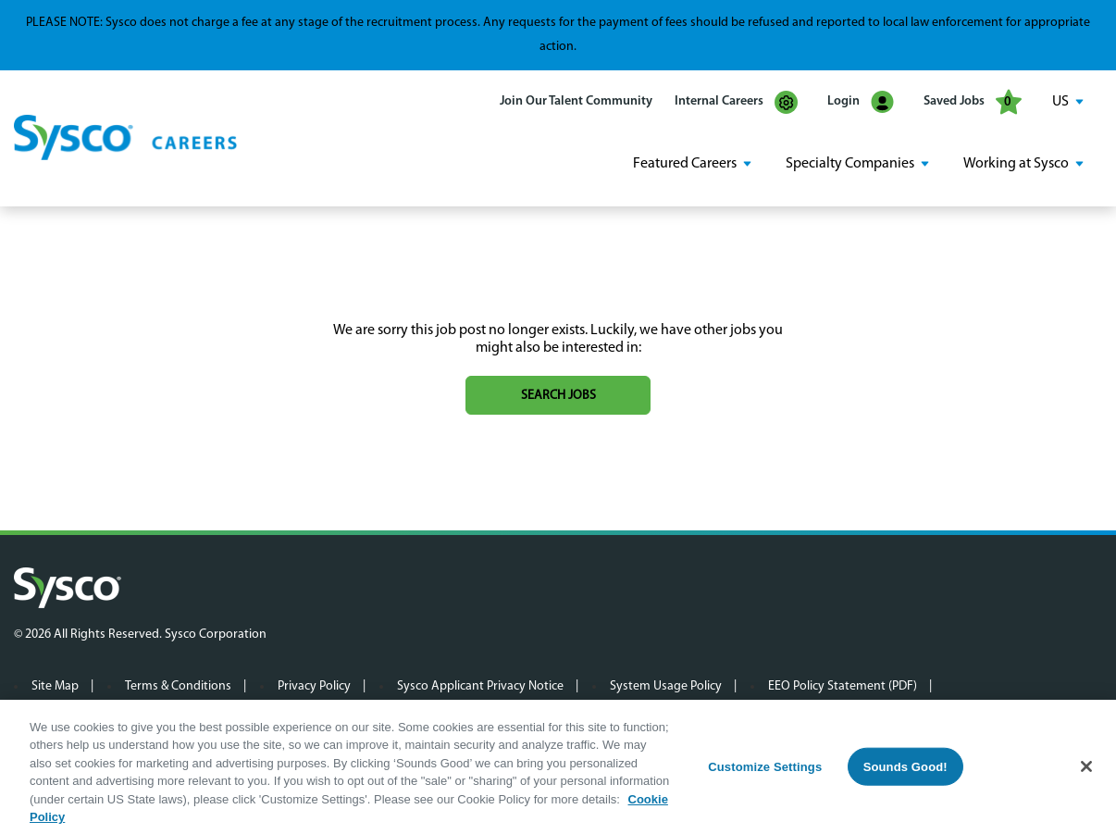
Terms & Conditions (178, 686)
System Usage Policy (666, 686)
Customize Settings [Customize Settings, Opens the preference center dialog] (765, 771)
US (1060, 101)
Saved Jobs (973, 102)
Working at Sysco (1016, 163)
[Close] (1086, 771)
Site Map (55, 686)
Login (860, 102)
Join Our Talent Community (576, 101)
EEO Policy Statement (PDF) (842, 686)
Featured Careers (685, 163)
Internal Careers (736, 102)
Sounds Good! (905, 771)
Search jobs (558, 396)
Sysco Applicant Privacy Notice (480, 686)
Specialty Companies (850, 163)
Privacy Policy (314, 686)
